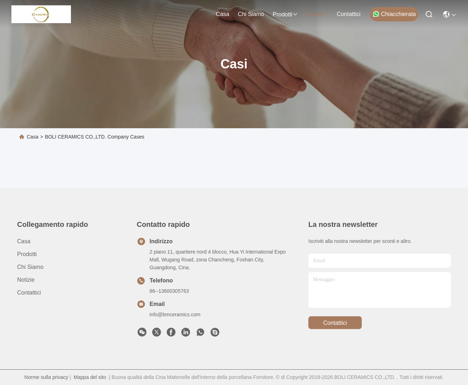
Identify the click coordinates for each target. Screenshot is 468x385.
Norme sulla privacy (46, 377)
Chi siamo (251, 14)
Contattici (349, 14)
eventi (317, 14)
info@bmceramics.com (175, 314)
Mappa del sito (90, 377)
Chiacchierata (394, 13)
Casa (222, 14)
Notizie (26, 280)
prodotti (285, 14)
